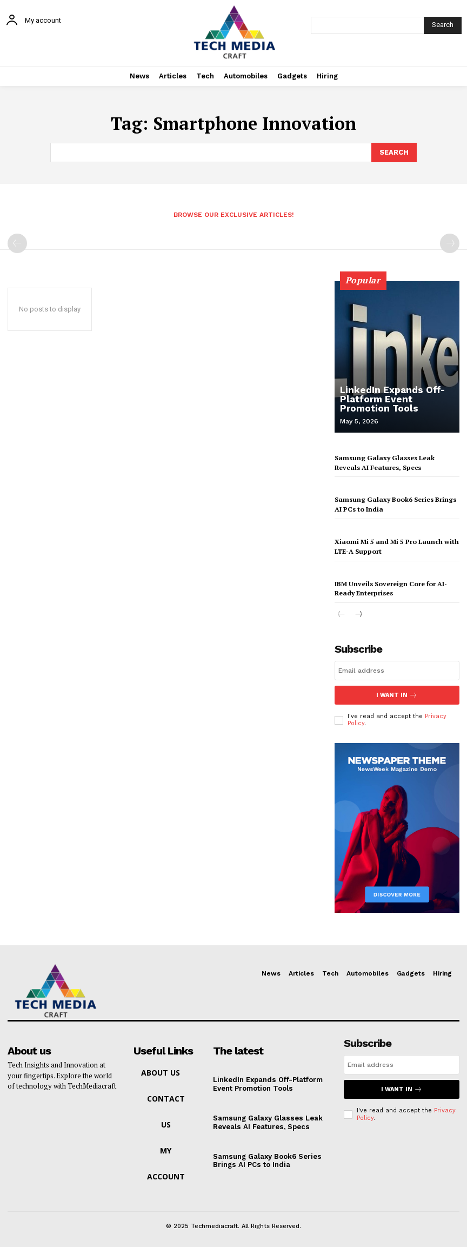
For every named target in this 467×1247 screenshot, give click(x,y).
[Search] (443, 25)
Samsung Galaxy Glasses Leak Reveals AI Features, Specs (267, 1120)
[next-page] (358, 613)
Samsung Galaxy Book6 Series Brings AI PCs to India (267, 1158)
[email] (397, 668)
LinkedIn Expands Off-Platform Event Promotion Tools (398, 400)
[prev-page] (17, 243)
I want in (396, 693)
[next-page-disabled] (449, 243)
